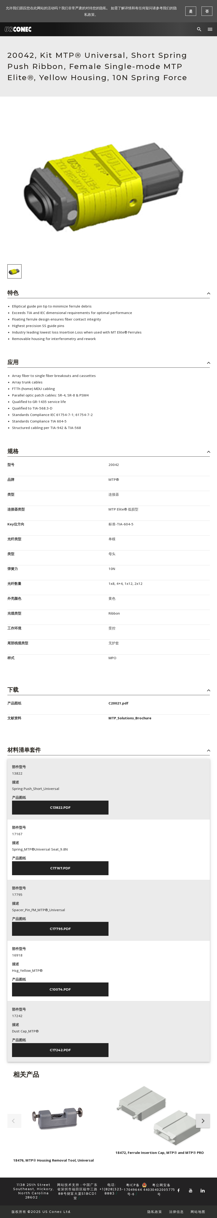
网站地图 (198, 1211)
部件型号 (19, 766)
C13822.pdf (60, 807)
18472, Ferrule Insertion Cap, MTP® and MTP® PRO (159, 1152)
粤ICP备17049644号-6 (133, 1189)
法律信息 (176, 1211)
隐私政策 (154, 1211)
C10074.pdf (60, 989)
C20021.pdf (118, 703)
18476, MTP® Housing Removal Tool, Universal (53, 1160)
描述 (15, 782)
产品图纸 (19, 797)
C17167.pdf (60, 868)
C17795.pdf (60, 929)
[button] (210, 29)
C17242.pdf (60, 1050)
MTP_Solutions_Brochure (129, 718)
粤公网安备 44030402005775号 (158, 1185)
